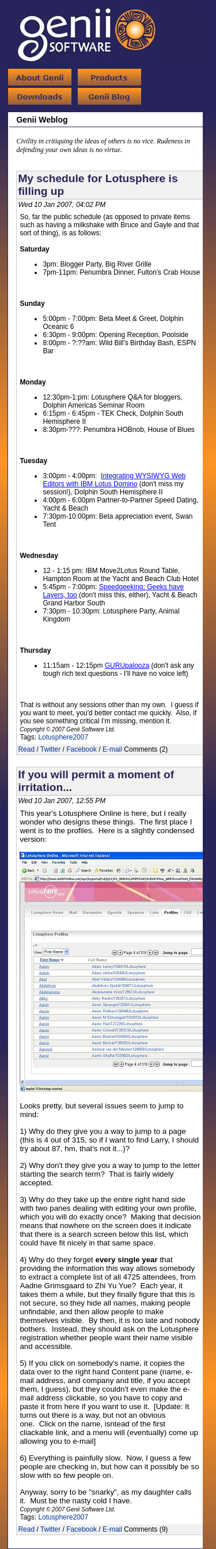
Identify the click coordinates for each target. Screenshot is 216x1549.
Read (26, 749)
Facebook (81, 749)
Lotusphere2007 (63, 737)
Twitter (50, 749)
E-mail (112, 749)
